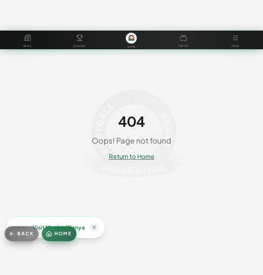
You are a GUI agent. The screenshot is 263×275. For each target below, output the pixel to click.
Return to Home (131, 156)
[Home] (59, 233)
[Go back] (22, 233)
